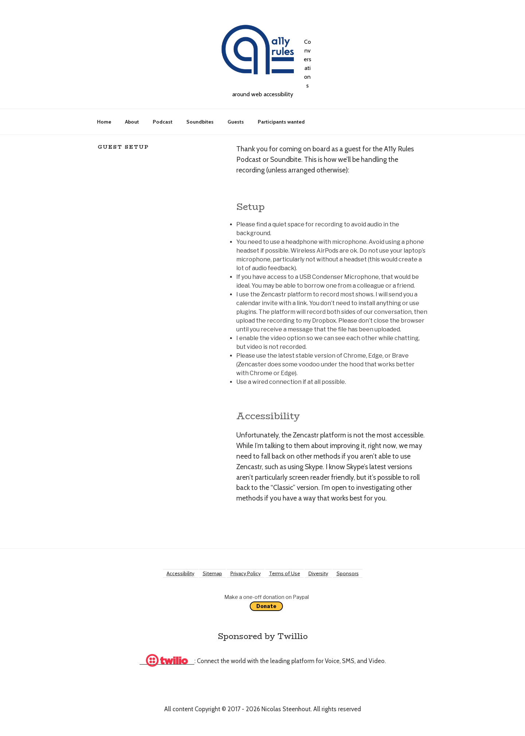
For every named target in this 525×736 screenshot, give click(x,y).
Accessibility (180, 573)
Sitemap (212, 573)
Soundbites (200, 121)
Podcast (162, 121)
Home (104, 121)
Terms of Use (284, 573)
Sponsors (348, 573)
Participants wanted (281, 121)
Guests (236, 121)
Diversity (318, 573)
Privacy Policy (245, 573)
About (132, 121)
